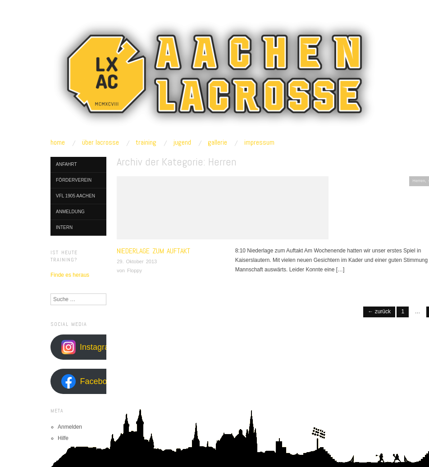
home (57, 142)
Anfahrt (66, 164)
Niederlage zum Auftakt (153, 251)
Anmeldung (70, 211)
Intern (64, 227)
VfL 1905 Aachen (75, 195)
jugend (182, 142)
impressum (259, 142)
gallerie (217, 142)
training (146, 142)
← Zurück (379, 311)
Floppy (134, 270)
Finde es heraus (69, 275)
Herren (418, 181)
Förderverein (73, 180)
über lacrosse (100, 142)
